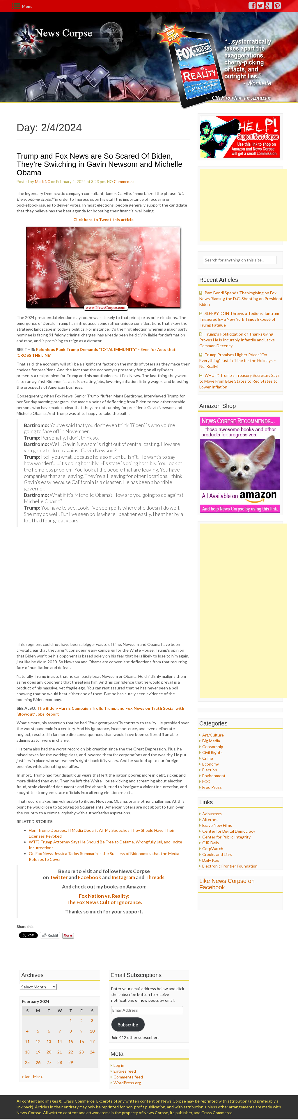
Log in (118, 1065)
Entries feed (124, 1071)
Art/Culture (213, 734)
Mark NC (42, 181)
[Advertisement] (243, 205)
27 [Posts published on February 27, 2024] (49, 1062)
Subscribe (128, 1024)
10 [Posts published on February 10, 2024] (92, 1030)
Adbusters (212, 813)
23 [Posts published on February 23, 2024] (81, 1051)
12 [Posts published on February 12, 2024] (38, 1041)
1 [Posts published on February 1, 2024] (71, 1020)
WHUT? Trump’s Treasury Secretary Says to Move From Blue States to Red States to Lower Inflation (239, 381)
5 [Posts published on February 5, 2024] (38, 1030)
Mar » (38, 1076)
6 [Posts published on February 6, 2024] (49, 1030)
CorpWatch (212, 848)
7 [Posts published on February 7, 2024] (59, 1030)
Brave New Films (217, 825)
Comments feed (128, 1076)
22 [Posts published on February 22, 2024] (70, 1051)
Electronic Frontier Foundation (230, 865)
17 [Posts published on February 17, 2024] (92, 1041)
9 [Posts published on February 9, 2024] (81, 1030)
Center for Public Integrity (226, 836)
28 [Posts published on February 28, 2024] (59, 1062)
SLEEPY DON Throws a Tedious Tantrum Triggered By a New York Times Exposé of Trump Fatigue (239, 319)
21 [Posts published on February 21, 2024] (59, 1051)
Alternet (210, 819)
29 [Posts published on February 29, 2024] (70, 1062)
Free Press (212, 787)
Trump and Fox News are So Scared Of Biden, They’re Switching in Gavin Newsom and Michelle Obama (99, 164)
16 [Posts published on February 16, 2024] (81, 1041)
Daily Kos (210, 860)
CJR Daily (210, 842)
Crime (207, 758)
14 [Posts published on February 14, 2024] (59, 1041)
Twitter (59, 877)
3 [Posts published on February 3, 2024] (92, 1020)
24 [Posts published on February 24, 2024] (92, 1051)
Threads (154, 877)
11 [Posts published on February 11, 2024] (27, 1041)
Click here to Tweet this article (103, 219)
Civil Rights (212, 752)
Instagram (123, 877)
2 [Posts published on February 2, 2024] (81, 1020)
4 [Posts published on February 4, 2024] (27, 1030)
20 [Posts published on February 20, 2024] (49, 1051)
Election (209, 769)
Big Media (211, 740)
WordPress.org (127, 1082)
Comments (123, 181)
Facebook (89, 877)
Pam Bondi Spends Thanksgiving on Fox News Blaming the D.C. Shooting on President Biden (241, 298)
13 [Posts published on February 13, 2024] (49, 1041)
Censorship (212, 746)
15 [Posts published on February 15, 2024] (70, 1041)
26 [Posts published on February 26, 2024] (38, 1062)
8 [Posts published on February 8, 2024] (71, 1030)
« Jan (26, 1076)
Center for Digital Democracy (228, 831)
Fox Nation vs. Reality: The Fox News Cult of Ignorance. (104, 899)
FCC (206, 781)
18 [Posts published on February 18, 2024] (27, 1051)
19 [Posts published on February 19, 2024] (38, 1051)
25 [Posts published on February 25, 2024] (27, 1062)
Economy (210, 763)
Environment (214, 775)
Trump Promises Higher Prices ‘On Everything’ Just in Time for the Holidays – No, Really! (237, 360)
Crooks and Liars (217, 854)
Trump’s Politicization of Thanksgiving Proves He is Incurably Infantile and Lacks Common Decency (237, 339)
